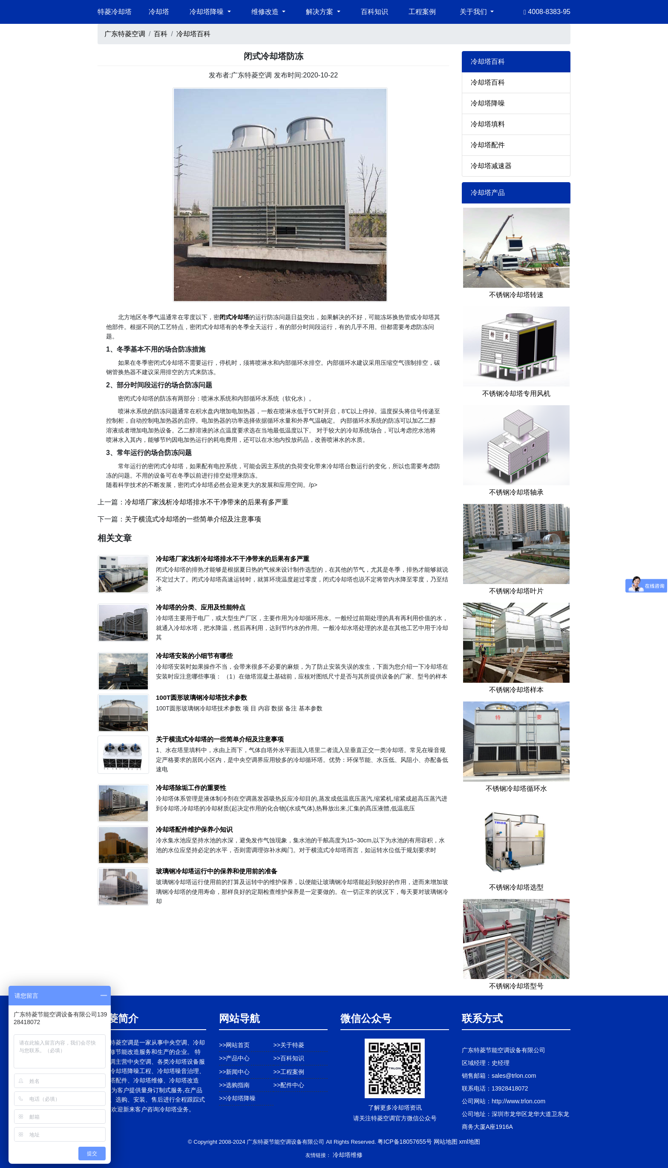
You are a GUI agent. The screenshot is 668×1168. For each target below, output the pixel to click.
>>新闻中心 (234, 1071)
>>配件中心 (289, 1085)
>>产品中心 (234, 1058)
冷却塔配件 (488, 145)
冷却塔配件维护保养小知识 (194, 829)
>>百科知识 (289, 1058)
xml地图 (469, 1141)
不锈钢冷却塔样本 (516, 689)
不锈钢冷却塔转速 (516, 294)
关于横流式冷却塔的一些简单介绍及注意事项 (193, 519)
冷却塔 (159, 11)
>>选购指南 (234, 1085)
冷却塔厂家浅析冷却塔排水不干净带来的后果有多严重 (206, 502)
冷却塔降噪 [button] (207, 11)
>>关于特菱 (289, 1045)
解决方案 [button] (320, 11)
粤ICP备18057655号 (404, 1141)
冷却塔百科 (193, 33)
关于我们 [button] (474, 11)
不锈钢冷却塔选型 (516, 887)
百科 (160, 33)
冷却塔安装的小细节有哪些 (194, 655)
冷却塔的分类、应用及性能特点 (200, 607)
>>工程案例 (289, 1071)
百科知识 (374, 11)
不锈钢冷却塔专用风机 (516, 393)
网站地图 (446, 1141)
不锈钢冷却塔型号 (516, 986)
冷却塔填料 (488, 124)
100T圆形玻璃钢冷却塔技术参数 (201, 697)
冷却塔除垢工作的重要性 (191, 787)
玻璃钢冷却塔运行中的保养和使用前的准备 (216, 871)
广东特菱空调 (124, 33)
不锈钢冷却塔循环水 (516, 788)
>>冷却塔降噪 (237, 1098)
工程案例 (422, 11)
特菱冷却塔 (115, 11)
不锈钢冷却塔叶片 (516, 591)
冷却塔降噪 (488, 103)
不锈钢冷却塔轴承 (516, 492)
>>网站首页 (234, 1045)
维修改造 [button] (265, 11)
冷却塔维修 (348, 1154)
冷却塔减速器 (491, 165)
